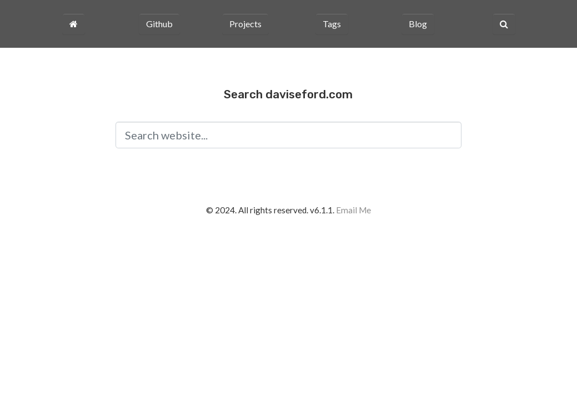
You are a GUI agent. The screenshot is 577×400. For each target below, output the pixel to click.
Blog (418, 23)
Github (159, 23)
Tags (332, 23)
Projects (245, 23)
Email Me (353, 210)
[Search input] (288, 135)
